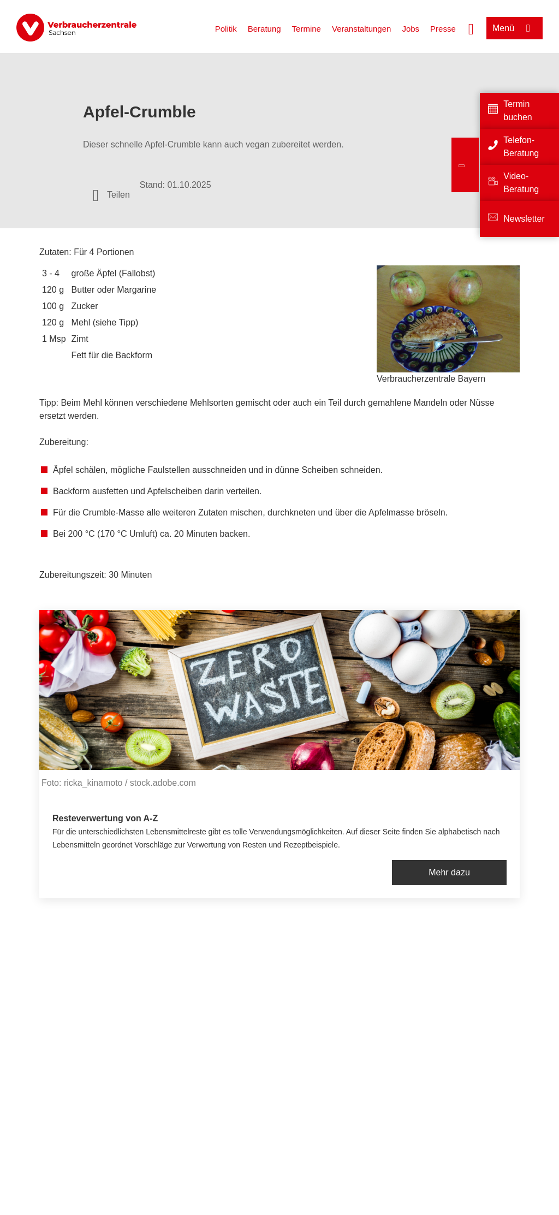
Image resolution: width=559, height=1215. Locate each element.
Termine (306, 28)
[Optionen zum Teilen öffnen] (111, 195)
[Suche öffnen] (471, 28)
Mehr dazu (449, 872)
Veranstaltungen (361, 28)
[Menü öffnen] (514, 28)
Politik (226, 28)
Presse (443, 28)
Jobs (410, 28)
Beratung (264, 28)
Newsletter (524, 218)
